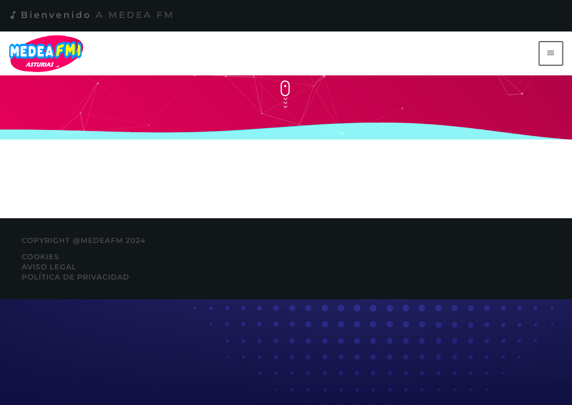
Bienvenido (91, 15)
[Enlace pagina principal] (48, 53)
